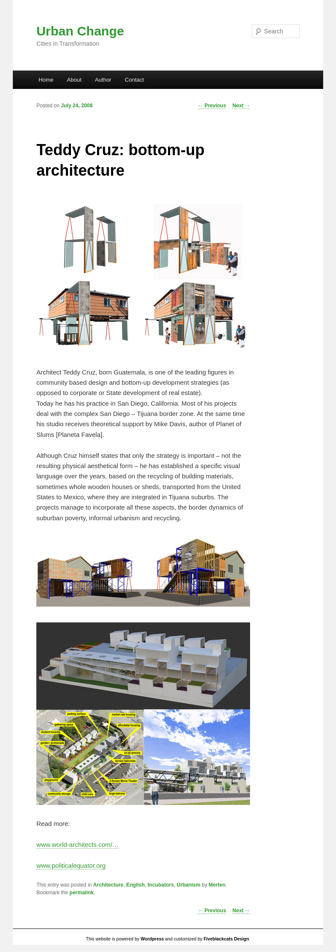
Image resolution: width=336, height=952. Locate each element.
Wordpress (152, 939)
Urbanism (188, 885)
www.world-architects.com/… (77, 844)
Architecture (108, 885)
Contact (134, 80)
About (74, 80)
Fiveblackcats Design (226, 939)
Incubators (160, 885)
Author (103, 80)
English (135, 885)
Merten (217, 885)
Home (45, 80)
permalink (82, 893)
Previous (212, 106)
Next (241, 106)
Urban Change (80, 31)
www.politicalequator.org (71, 865)
